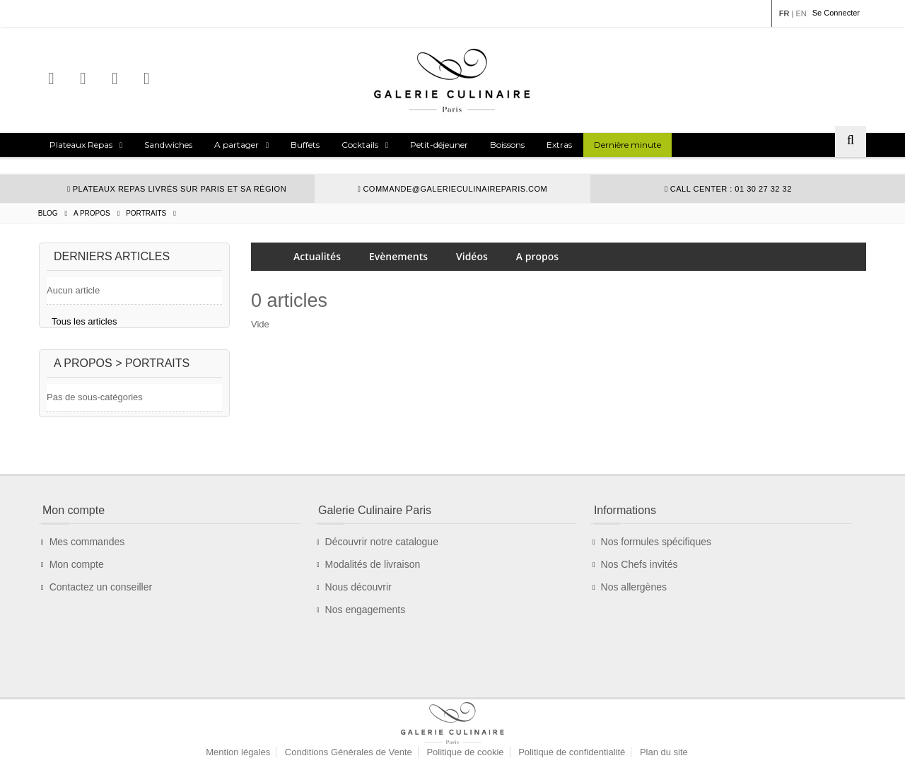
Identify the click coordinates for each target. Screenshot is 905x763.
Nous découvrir (358, 593)
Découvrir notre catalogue (381, 548)
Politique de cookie (464, 710)
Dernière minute (627, 144)
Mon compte (76, 570)
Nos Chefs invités (639, 570)
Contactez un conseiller (101, 593)
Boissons (507, 144)
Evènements (398, 256)
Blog (48, 213)
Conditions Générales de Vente (348, 710)
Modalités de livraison (373, 570)
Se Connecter (836, 12)
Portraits (146, 213)
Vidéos (472, 256)
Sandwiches (168, 144)
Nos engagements (365, 616)
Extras (559, 144)
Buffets (305, 144)
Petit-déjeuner (439, 144)
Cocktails (359, 144)
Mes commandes (87, 548)
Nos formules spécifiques (656, 548)
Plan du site (664, 710)
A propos (92, 213)
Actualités (317, 256)
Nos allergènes (634, 593)
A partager (236, 144)
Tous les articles (84, 321)
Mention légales (238, 710)
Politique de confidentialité (571, 710)
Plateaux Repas (80, 144)
